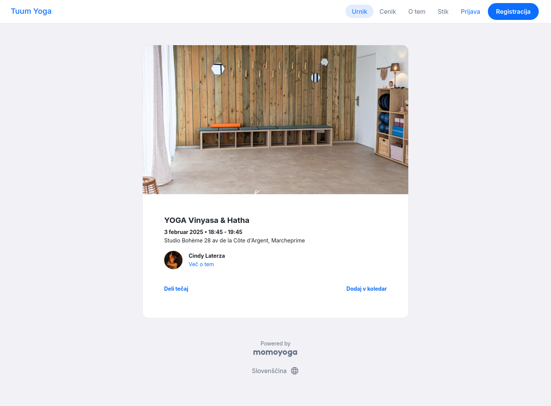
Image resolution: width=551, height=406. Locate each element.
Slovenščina (275, 370)
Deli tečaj (176, 288)
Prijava (470, 11)
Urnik (359, 11)
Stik (443, 11)
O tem (416, 11)
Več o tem (201, 264)
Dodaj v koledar (366, 288)
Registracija (513, 11)
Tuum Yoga (31, 11)
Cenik (388, 11)
